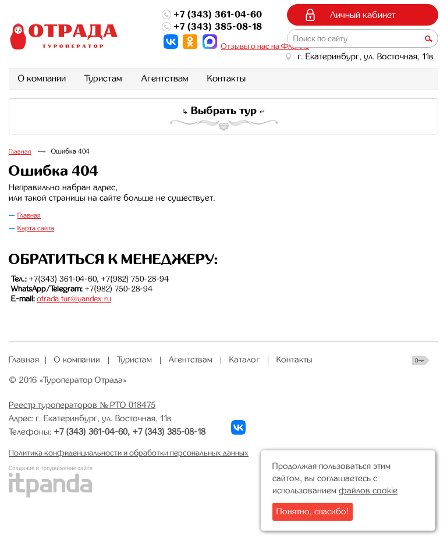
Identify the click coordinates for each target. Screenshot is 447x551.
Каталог (244, 359)
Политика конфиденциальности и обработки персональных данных (129, 452)
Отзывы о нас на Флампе (265, 46)
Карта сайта (35, 228)
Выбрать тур (224, 110)
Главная (20, 151)
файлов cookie (368, 490)
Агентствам (190, 359)
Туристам (134, 359)
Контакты (294, 359)
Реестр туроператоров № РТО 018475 (82, 405)
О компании (77, 359)
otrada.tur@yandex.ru (74, 298)
